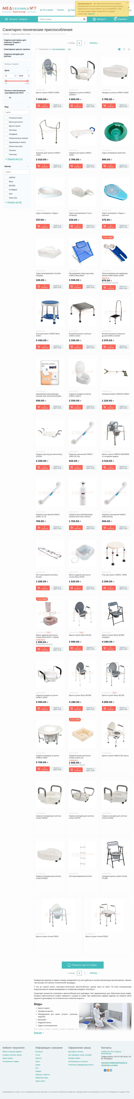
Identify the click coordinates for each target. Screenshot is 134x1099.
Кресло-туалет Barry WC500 (80, 695)
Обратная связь (41, 1078)
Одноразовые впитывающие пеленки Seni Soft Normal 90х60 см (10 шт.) (49, 395)
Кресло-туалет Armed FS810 (47, 936)
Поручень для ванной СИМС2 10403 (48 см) (113, 516)
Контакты (39, 1052)
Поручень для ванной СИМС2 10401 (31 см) (81, 455)
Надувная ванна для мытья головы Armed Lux (80, 757)
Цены (37, 1061)
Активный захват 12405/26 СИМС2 (115, 394)
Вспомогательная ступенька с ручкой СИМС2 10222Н (113, 335)
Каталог (38, 1058)
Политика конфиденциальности (80, 1065)
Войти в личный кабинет (12, 1052)
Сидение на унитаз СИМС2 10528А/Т (80, 94)
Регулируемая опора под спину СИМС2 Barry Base (81, 274)
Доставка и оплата (75, 1052)
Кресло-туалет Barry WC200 (113, 695)
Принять (91, 14)
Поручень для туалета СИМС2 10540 (48, 154)
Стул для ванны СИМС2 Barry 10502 (48, 335)
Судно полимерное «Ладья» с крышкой (113, 214)
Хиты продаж (48, 10)
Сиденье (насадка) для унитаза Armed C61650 (48, 877)
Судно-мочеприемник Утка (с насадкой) (80, 214)
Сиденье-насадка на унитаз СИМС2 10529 (47, 696)
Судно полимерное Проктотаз (113, 153)
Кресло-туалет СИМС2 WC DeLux (115, 756)
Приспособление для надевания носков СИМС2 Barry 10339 (115, 274)
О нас (37, 1055)
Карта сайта (40, 1081)
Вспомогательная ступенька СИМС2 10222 (80, 335)
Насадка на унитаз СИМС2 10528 (115, 93)
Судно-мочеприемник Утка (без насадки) (48, 274)
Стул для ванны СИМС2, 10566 (114, 575)
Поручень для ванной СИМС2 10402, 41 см (48, 516)
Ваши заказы (8, 1058)
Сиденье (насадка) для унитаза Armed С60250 (48, 817)
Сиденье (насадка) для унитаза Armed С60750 (81, 817)
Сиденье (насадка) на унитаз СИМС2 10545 (47, 757)
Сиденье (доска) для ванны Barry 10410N (49, 455)
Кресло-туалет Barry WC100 (80, 635)
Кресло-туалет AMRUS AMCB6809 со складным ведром (115, 455)
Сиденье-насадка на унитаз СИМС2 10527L (80, 395)
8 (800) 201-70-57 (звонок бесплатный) (111, 1053)
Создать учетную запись (12, 1055)
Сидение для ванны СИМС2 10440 (80, 154)
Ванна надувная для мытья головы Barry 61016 (80, 576)
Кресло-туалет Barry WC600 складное (113, 636)
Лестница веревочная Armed (80, 876)
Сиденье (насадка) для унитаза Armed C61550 (114, 817)
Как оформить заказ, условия (80, 1055)
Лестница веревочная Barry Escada (47, 576)
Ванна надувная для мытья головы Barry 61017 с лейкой (47, 636)
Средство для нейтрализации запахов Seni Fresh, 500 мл (80, 516)
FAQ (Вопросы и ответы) (78, 1061)
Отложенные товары (11, 1061)
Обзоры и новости (42, 1075)
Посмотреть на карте (109, 1065)
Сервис (38, 1071)
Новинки (60, 10)
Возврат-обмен (74, 1058)
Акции (73, 10)
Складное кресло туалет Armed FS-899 (114, 877)
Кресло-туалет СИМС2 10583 (47, 93)
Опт (36, 1068)
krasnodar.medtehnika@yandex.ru (114, 1063)
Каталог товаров (18, 19)
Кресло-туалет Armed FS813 (96, 936)
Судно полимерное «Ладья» (47, 213)
